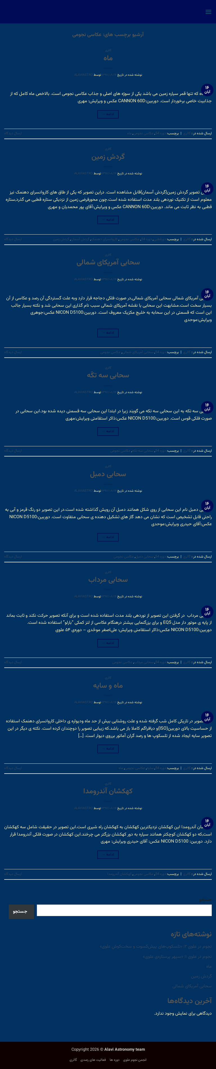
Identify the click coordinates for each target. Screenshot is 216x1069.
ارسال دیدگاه (13, 133)
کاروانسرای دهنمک (104, 239)
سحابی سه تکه (143, 451)
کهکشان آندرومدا (108, 791)
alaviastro (83, 75)
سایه (150, 768)
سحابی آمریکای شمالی (108, 262)
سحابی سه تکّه (108, 375)
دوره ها (115, 1060)
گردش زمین (108, 157)
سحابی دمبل (108, 474)
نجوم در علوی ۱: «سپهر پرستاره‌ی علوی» (177, 956)
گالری (108, 50)
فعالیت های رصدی (93, 1060)
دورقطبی (160, 239)
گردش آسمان (80, 239)
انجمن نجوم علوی (135, 1060)
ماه (108, 58)
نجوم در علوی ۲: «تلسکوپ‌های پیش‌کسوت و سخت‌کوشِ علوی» (156, 946)
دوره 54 (160, 133)
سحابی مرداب (108, 580)
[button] (208, 12)
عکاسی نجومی (143, 133)
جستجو (205, 900)
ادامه (108, 114)
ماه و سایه (108, 686)
